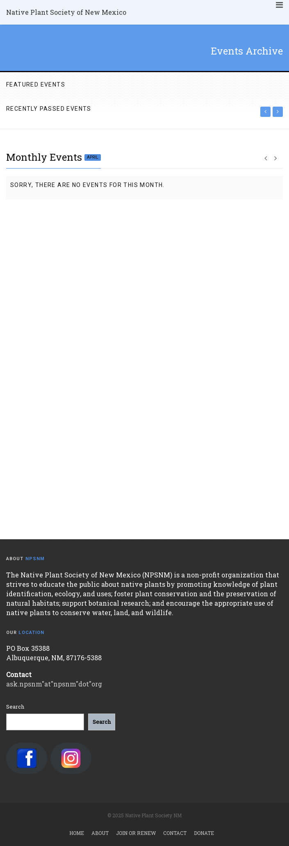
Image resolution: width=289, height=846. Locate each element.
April (92, 157)
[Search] (101, 722)
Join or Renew (136, 833)
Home (76, 833)
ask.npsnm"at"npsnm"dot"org (54, 684)
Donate (204, 833)
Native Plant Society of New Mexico (66, 12)
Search (15, 706)
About (100, 833)
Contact (175, 833)
